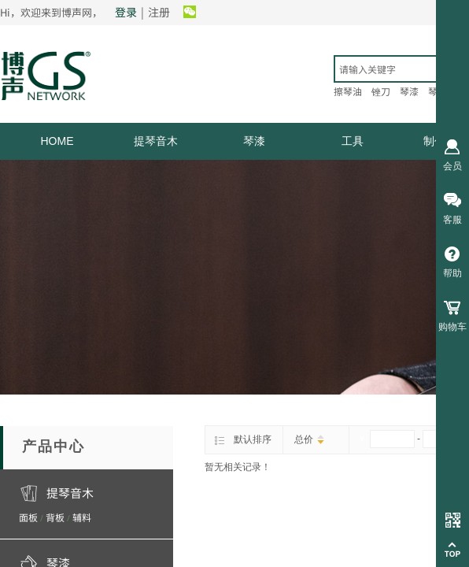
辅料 (81, 517)
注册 (159, 12)
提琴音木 (156, 141)
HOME (57, 141)
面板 (28, 517)
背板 (55, 517)
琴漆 (254, 141)
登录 (126, 12)
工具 (353, 141)
